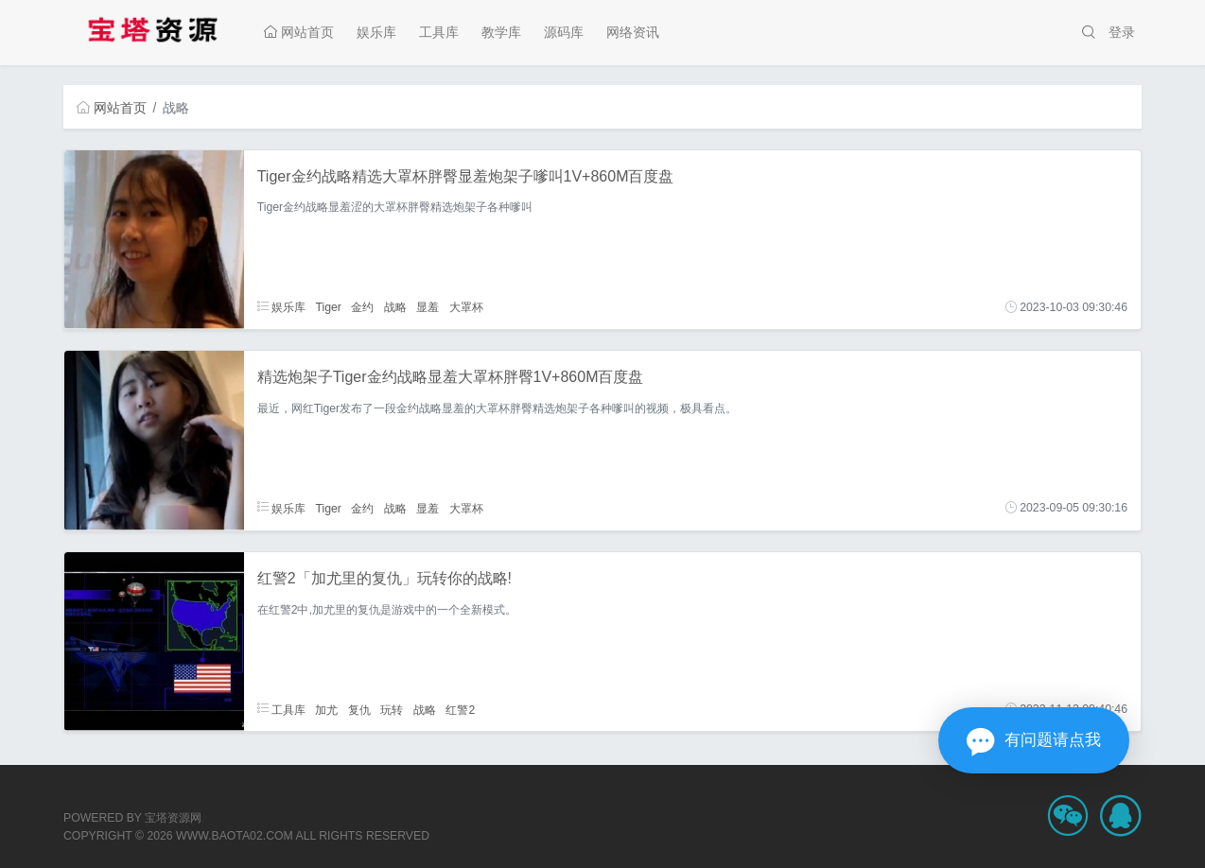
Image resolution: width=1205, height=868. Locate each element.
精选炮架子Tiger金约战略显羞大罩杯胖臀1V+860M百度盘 (450, 377)
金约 (362, 307)
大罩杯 (466, 307)
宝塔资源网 (173, 818)
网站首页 (299, 32)
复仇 (359, 709)
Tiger (328, 307)
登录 (1122, 32)
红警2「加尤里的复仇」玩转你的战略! (384, 578)
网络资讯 (632, 32)
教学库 (501, 32)
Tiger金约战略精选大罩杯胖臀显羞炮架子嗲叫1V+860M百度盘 (465, 176)
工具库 (439, 32)
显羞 (427, 307)
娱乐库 (376, 32)
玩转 (391, 709)
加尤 (326, 709)
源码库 (564, 32)
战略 (395, 307)
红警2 (460, 709)
